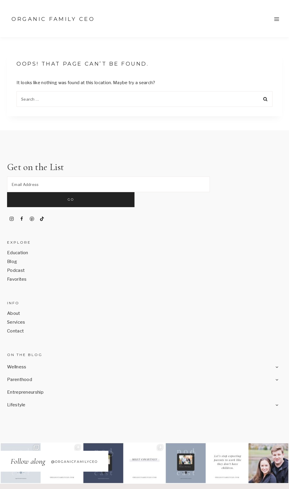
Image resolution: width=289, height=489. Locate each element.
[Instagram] (11, 203)
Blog (12, 247)
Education (17, 238)
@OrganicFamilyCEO (74, 447)
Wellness (16, 352)
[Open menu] (276, 19)
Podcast (16, 255)
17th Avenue (256, 479)
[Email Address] (108, 184)
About (13, 298)
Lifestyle (16, 390)
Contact (15, 316)
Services (16, 307)
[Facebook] (21, 203)
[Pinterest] (31, 203)
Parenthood (19, 364)
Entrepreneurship (25, 377)
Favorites (17, 264)
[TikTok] (42, 203)
